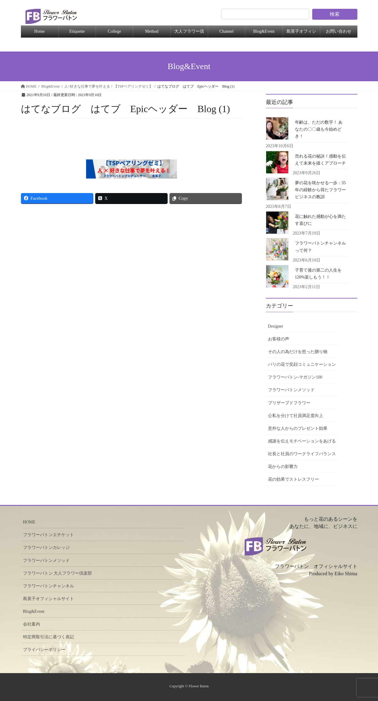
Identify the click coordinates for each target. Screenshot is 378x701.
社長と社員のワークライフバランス (302, 454)
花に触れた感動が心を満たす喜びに (320, 220)
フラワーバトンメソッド (291, 390)
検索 (335, 14)
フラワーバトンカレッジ (46, 547)
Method (152, 31)
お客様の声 (278, 339)
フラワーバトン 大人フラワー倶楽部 (57, 573)
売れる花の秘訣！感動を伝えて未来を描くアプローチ (320, 159)
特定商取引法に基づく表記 (48, 637)
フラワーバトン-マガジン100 (295, 377)
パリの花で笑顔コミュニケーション (302, 364)
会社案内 (31, 624)
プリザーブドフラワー (289, 403)
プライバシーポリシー (44, 649)
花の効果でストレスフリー (293, 479)
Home (39, 31)
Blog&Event (264, 31)
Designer (275, 326)
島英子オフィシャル (301, 33)
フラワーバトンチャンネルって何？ (320, 246)
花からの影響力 (283, 466)
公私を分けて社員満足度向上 (295, 415)
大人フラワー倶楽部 (189, 33)
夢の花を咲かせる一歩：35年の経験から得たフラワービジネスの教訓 (320, 190)
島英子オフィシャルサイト (48, 598)
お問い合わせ (338, 31)
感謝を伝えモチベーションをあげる (302, 441)
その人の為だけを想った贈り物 (297, 351)
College (114, 31)
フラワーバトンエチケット (48, 534)
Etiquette (77, 31)
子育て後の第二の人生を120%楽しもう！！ (318, 273)
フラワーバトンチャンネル (48, 586)
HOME (29, 522)
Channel (226, 31)
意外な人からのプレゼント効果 (297, 428)
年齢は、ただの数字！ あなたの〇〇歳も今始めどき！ (319, 129)
